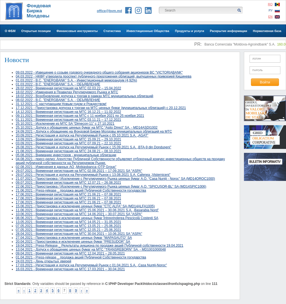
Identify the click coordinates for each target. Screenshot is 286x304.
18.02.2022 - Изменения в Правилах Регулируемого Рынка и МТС (67, 92)
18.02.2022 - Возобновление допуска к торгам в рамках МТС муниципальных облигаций (84, 96)
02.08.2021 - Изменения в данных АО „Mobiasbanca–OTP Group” (66, 167)
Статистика (112, 31)
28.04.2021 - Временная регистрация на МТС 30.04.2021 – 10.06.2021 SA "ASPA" (79, 234)
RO (274, 4)
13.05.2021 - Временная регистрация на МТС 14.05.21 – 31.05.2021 (68, 222)
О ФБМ (10, 31)
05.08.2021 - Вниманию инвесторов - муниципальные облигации (66, 155)
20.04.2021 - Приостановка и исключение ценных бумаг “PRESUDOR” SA (73, 242)
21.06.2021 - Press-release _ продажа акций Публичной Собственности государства (81, 190)
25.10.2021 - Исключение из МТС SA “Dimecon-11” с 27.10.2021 (65, 124)
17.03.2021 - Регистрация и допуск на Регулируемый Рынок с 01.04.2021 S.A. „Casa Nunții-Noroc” (91, 265)
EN (274, 17)
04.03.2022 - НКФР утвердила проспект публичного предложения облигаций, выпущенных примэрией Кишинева (103, 76)
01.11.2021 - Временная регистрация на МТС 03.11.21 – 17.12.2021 (68, 120)
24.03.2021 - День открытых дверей (43, 261)
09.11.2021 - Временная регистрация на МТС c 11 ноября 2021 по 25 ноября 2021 (80, 116)
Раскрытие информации (228, 31)
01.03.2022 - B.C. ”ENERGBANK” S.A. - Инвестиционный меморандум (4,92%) (76, 80)
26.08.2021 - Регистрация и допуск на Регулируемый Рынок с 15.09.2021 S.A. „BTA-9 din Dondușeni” (93, 147)
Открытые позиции (36, 31)
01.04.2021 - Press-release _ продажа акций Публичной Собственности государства (81, 257)
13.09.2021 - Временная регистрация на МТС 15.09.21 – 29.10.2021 (68, 139)
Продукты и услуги (189, 31)
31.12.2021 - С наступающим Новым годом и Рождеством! (61, 104)
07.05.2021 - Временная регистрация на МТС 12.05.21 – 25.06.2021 (68, 230)
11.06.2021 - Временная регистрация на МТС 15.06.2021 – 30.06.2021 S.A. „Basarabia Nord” (87, 210)
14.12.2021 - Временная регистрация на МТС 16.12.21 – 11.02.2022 (68, 112)
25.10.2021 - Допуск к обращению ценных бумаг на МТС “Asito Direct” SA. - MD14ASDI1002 (86, 128)
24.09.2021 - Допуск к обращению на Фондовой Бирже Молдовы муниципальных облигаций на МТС (94, 131)
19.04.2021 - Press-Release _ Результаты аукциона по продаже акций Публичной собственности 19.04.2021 (99, 246)
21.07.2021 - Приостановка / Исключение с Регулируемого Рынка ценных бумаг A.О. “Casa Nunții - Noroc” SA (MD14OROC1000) (115, 179)
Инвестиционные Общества (148, 31)
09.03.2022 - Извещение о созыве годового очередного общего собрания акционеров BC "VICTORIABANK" (99, 72)
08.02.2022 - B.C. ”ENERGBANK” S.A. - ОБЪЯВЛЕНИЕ (58, 100)
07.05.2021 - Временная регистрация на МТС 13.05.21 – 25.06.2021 (68, 226)
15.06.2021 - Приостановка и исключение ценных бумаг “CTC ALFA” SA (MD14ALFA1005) (85, 206)
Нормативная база (267, 31)
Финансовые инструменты (77, 31)
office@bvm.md (109, 11)
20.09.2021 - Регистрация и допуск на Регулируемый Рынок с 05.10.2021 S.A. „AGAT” (82, 135)
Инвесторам (143, 43)
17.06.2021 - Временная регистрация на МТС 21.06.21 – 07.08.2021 (68, 194)
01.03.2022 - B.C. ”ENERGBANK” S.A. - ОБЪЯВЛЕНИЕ (58, 84)
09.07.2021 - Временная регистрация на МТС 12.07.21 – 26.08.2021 (68, 183)
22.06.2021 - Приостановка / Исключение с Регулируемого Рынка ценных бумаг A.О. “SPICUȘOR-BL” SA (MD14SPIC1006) (111, 187)
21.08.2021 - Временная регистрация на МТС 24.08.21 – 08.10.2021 (68, 151)
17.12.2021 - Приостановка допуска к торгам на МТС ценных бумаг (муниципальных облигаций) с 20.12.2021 (101, 108)
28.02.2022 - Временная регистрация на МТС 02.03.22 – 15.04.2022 (68, 88)
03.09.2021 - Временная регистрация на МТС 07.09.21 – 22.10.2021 (68, 143)
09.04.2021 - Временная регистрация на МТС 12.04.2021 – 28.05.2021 (70, 253)
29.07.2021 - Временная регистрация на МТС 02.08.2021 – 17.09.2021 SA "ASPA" (79, 171)
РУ (274, 10)
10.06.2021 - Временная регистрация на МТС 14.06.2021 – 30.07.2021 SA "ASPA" (79, 214)
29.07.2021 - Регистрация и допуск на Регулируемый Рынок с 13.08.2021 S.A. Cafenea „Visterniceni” (93, 175)
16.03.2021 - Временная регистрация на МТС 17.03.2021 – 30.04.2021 (70, 269)
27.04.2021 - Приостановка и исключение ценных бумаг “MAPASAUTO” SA (74, 238)
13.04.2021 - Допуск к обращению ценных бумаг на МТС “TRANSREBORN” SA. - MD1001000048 (91, 249)
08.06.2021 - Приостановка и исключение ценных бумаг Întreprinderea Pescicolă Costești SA (87, 218)
